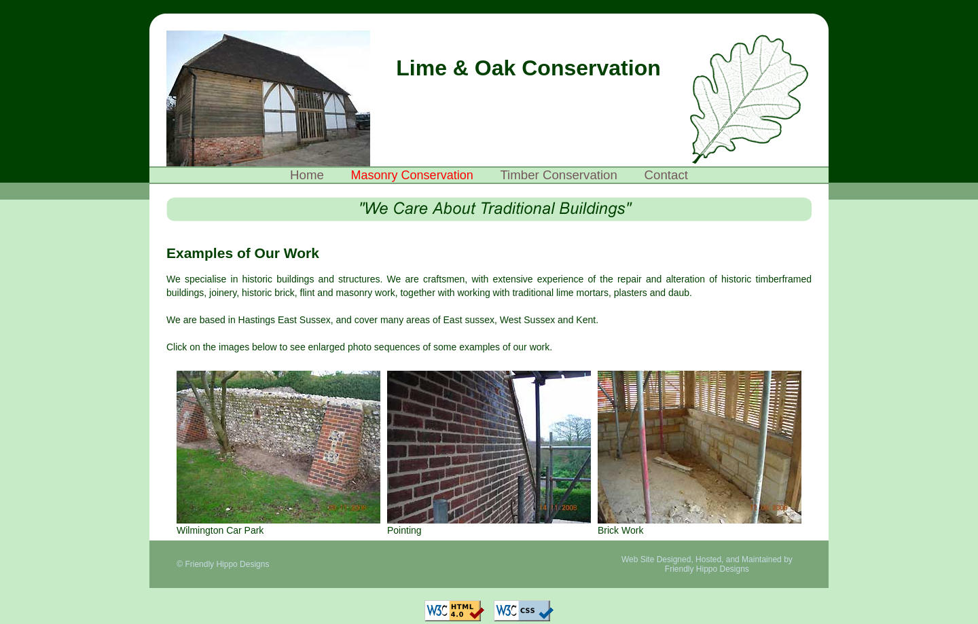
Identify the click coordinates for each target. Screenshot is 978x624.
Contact (666, 175)
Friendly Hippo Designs (707, 569)
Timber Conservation (558, 175)
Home (307, 175)
